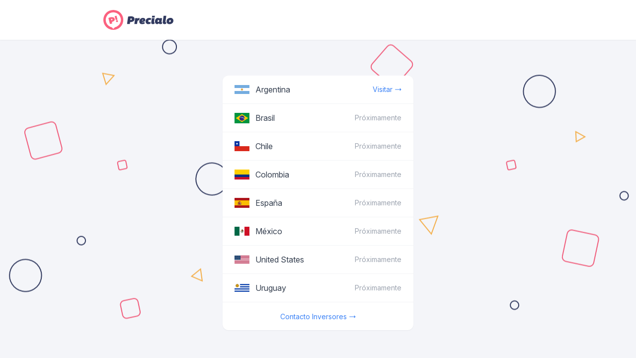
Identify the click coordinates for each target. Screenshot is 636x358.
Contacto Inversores (318, 317)
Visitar (387, 89)
